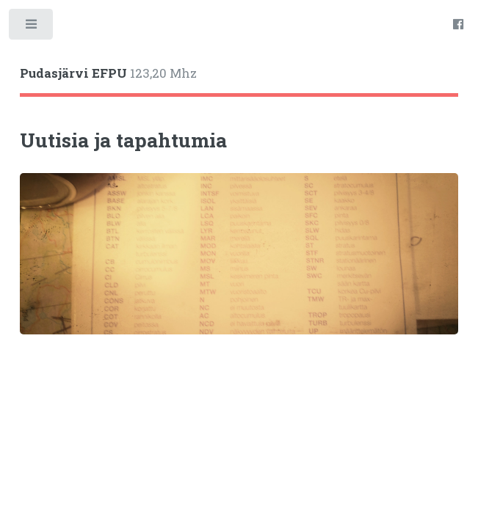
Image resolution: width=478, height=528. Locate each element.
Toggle (32, 27)
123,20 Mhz (108, 73)
